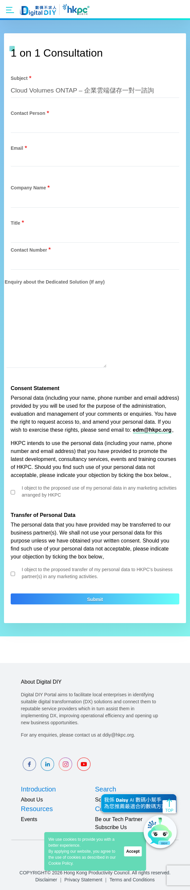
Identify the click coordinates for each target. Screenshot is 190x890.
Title (15, 223)
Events (29, 819)
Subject (19, 78)
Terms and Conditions (132, 879)
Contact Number (29, 250)
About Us (32, 799)
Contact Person (28, 113)
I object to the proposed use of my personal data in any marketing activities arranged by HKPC (99, 491)
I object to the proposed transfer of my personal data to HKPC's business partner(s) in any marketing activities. (97, 573)
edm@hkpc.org (152, 430)
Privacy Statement (83, 879)
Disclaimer (46, 879)
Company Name (28, 187)
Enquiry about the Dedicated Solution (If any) (55, 282)
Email (17, 148)
